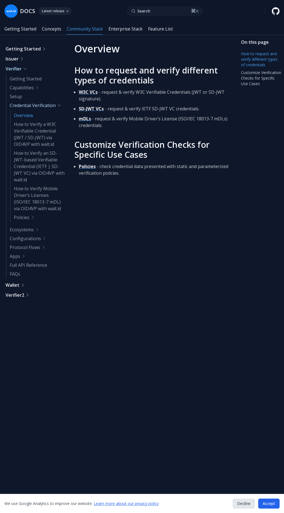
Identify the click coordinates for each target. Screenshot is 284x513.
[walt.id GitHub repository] (276, 11)
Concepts (51, 29)
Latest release (55, 11)
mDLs (85, 119)
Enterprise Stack (125, 29)
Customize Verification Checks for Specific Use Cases (142, 149)
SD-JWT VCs (91, 109)
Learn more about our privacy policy (126, 503)
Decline (243, 503)
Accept (269, 503)
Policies (87, 166)
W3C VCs (88, 92)
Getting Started (20, 29)
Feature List (160, 29)
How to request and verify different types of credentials (146, 75)
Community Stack (85, 29)
